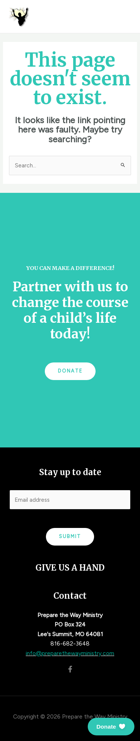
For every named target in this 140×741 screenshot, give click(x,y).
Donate (70, 371)
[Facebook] (70, 669)
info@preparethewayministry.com (70, 653)
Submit (70, 536)
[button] (111, 726)
